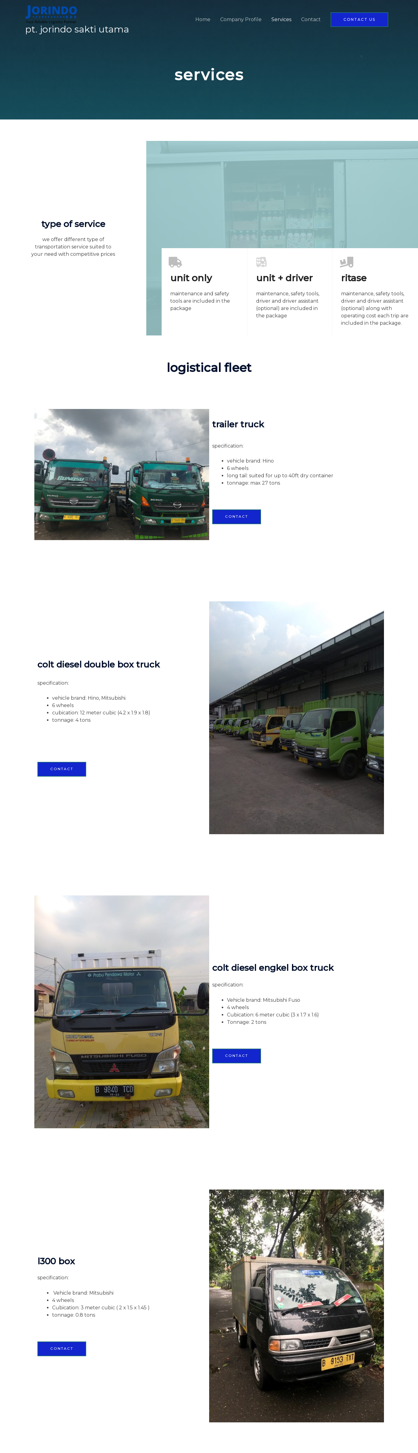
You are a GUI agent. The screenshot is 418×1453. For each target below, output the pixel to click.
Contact (311, 20)
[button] (359, 20)
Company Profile (241, 20)
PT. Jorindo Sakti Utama (79, 30)
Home (202, 20)
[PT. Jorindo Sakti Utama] (52, 15)
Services (281, 20)
